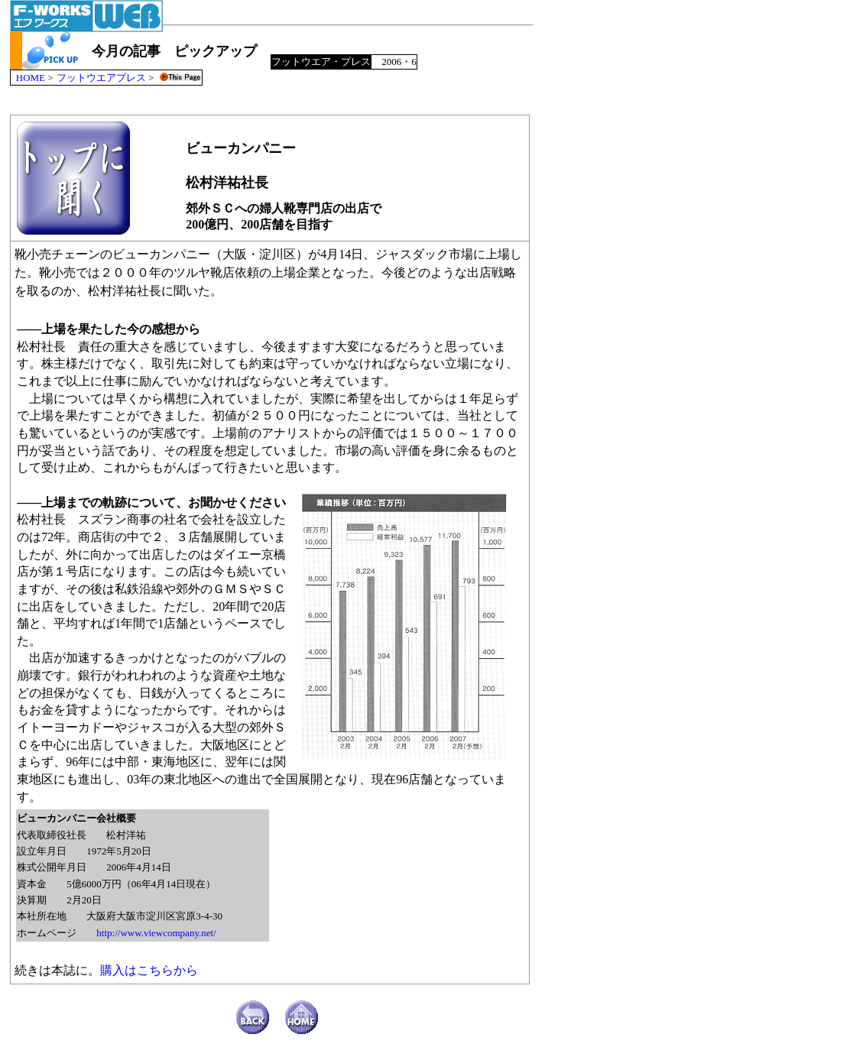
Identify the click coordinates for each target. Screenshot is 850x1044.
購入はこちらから (149, 970)
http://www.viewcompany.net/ (156, 933)
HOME (30, 77)
